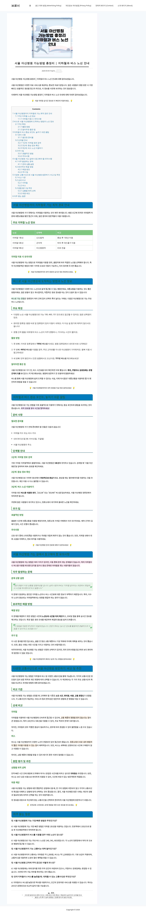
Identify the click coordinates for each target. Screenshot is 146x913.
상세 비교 (20, 180)
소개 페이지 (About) (125, 5)
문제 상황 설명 (26, 164)
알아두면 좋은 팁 (27, 129)
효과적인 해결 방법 (24, 167)
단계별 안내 (21, 140)
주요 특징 (20, 124)
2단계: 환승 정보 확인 (28, 145)
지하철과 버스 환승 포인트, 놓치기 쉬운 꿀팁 (31, 132)
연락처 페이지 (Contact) (104, 5)
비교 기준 (20, 177)
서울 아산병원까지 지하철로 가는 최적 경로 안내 (32, 113)
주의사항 (23, 156)
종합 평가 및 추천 (23, 188)
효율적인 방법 (25, 153)
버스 (22, 185)
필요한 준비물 (25, 137)
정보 (52, 893)
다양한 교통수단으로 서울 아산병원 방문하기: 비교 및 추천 (36, 175)
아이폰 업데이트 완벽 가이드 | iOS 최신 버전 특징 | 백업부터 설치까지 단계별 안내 (53, 895)
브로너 (15, 5)
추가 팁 (19, 151)
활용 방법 (24, 127)
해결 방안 (24, 169)
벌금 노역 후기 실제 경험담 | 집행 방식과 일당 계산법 (53, 897)
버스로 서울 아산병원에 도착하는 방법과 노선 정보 (33, 121)
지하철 (23, 183)
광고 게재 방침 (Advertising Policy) (48, 5)
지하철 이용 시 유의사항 (29, 119)
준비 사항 (20, 135)
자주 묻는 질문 (19, 196)
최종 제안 (24, 193)
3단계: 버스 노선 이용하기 (30, 148)
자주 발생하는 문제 (24, 161)
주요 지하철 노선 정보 (25, 116)
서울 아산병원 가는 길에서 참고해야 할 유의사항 (32, 159)
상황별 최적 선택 (27, 191)
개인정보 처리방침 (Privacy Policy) (78, 5)
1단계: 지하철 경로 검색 (29, 143)
